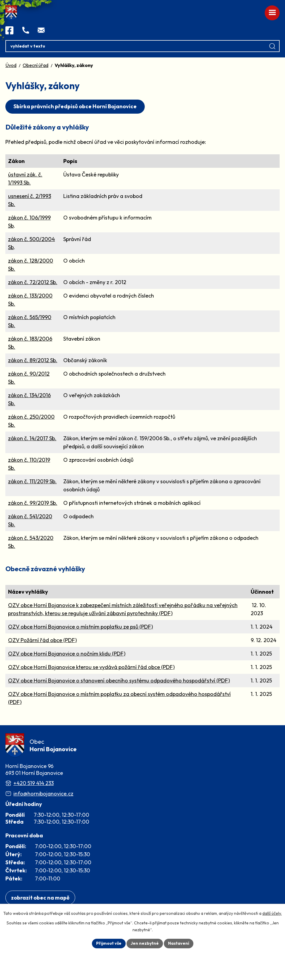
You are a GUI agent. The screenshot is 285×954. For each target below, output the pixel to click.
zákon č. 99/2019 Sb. (32, 502)
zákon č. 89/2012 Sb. (32, 360)
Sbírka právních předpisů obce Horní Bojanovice (75, 106)
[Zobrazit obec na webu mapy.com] (40, 898)
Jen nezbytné (145, 943)
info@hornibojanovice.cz (43, 793)
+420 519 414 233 (33, 783)
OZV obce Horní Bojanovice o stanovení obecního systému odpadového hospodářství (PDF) (119, 680)
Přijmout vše (108, 943)
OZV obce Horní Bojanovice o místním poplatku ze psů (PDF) (80, 626)
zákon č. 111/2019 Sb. (32, 481)
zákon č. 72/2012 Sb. (32, 282)
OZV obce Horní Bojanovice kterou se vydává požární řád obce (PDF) (91, 667)
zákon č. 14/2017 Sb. (32, 438)
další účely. (272, 913)
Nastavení (178, 943)
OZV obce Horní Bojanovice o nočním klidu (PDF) (66, 653)
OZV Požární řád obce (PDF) (42, 640)
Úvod (10, 65)
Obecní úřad (35, 65)
